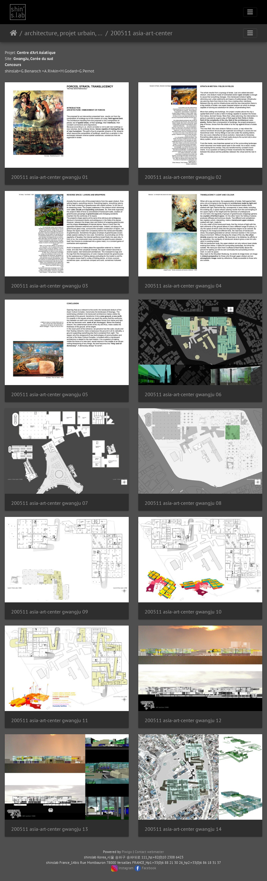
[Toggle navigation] (250, 12)
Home (13, 33)
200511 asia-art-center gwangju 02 (183, 177)
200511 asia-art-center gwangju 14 (183, 829)
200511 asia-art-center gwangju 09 (49, 612)
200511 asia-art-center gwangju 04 (183, 286)
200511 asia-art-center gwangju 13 (49, 829)
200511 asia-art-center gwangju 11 (49, 720)
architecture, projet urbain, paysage (63, 33)
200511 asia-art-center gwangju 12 (183, 720)
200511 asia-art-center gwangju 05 (49, 394)
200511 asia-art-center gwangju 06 (183, 394)
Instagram (126, 868)
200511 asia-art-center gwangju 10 (183, 612)
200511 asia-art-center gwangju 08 (183, 503)
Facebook (149, 868)
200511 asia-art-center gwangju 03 (49, 286)
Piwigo (127, 852)
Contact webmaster (149, 852)
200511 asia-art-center (141, 33)
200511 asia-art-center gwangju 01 (49, 177)
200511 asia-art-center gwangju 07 (49, 503)
